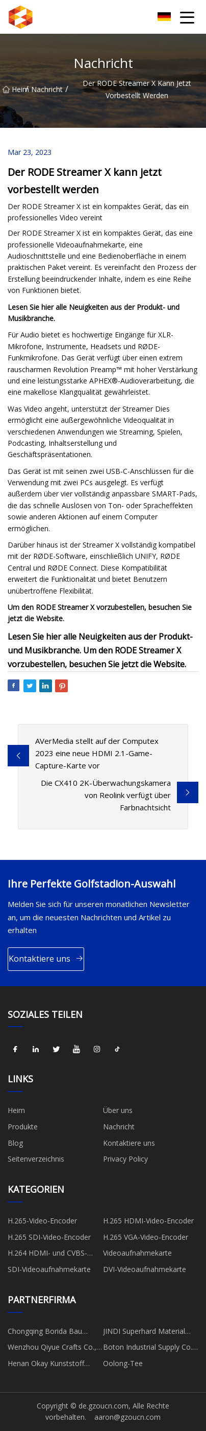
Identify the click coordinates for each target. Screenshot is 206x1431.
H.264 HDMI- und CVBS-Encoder (47, 1254)
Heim (14, 89)
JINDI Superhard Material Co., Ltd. (144, 1332)
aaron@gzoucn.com (127, 1417)
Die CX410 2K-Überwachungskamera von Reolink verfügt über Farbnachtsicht (106, 795)
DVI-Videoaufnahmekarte (144, 1269)
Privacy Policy (125, 1159)
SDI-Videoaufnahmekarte (49, 1269)
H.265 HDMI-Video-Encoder (148, 1220)
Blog (15, 1143)
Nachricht (47, 89)
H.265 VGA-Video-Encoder (145, 1237)
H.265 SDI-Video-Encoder (49, 1237)
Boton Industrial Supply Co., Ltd (148, 1348)
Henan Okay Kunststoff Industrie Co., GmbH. (46, 1365)
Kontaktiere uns (46, 959)
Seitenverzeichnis (36, 1159)
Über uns (118, 1110)
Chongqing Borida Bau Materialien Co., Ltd (45, 1332)
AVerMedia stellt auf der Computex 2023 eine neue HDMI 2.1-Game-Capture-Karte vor (97, 753)
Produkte (23, 1126)
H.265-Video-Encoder (42, 1220)
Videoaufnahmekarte (137, 1253)
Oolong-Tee (123, 1363)
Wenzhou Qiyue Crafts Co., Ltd (52, 1348)
